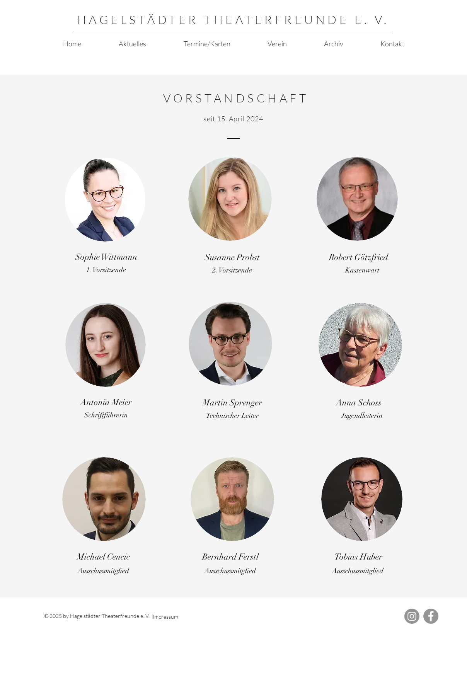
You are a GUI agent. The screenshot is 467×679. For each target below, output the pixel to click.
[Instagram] (411, 616)
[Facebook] (430, 616)
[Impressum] (181, 616)
